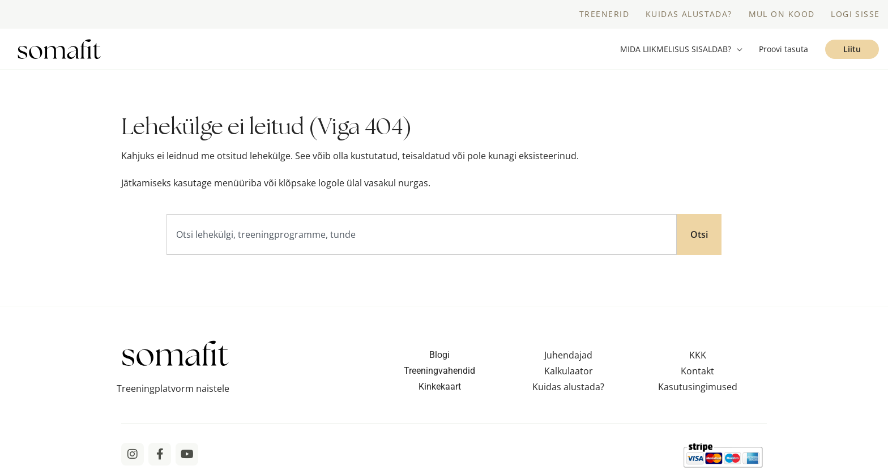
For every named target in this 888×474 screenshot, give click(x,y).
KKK (697, 355)
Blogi (439, 354)
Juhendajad (568, 355)
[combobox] (421, 234)
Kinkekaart (440, 386)
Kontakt (697, 371)
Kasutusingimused (697, 387)
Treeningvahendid (439, 370)
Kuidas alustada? (568, 387)
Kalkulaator (568, 371)
